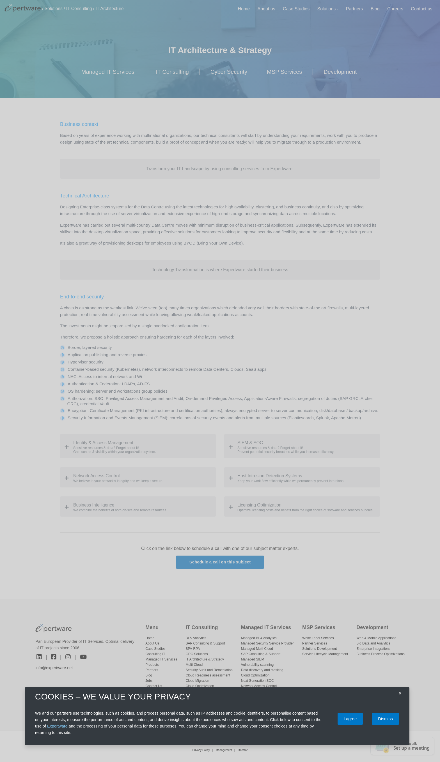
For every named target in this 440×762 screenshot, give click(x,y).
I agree (350, 718)
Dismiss (385, 718)
